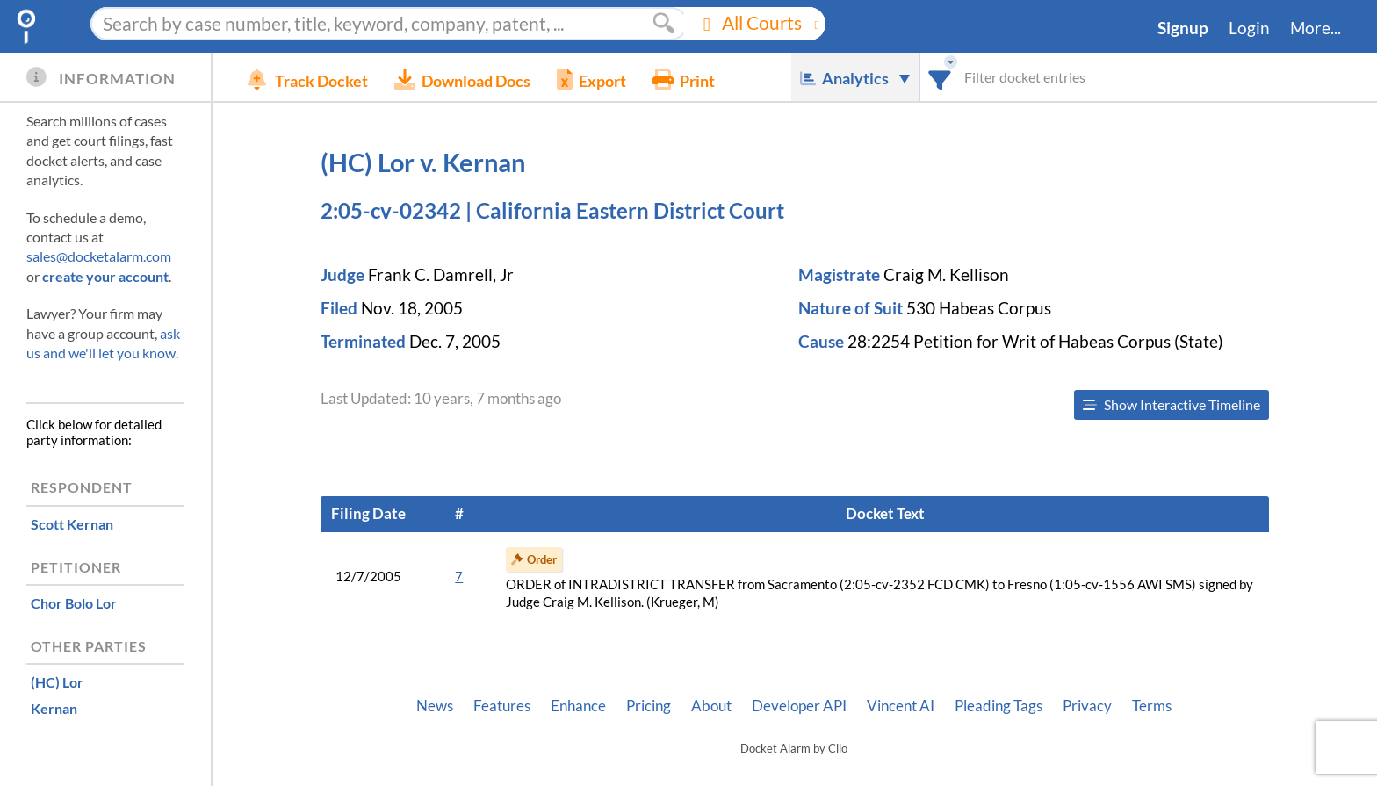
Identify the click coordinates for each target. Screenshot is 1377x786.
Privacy (1087, 706)
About (711, 706)
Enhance (578, 706)
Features (501, 706)
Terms (1152, 706)
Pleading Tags (998, 706)
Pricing (648, 706)
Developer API (799, 706)
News (434, 706)
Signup (1182, 28)
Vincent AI (900, 706)
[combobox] (940, 77)
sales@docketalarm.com (98, 256)
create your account (105, 276)
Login (1249, 28)
